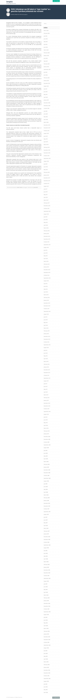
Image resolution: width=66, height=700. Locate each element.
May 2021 (46, 94)
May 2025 (46, 41)
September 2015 (47, 244)
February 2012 (47, 364)
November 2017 (47, 180)
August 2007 (46, 514)
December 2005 (47, 570)
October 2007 (46, 508)
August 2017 (46, 186)
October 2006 (46, 542)
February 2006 (47, 564)
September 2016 (47, 211)
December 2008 (47, 469)
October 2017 (46, 183)
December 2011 (47, 369)
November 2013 (47, 305)
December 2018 (47, 150)
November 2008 (47, 472)
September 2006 (47, 545)
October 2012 (46, 342)
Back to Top (56, 697)
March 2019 (46, 144)
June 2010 (46, 419)
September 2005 (47, 578)
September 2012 (47, 344)
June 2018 (46, 166)
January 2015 (46, 266)
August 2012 (46, 347)
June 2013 (46, 319)
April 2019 (46, 141)
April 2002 (46, 692)
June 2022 (46, 75)
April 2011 (46, 392)
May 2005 (46, 589)
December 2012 (47, 336)
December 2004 (47, 603)
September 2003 (47, 645)
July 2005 (45, 584)
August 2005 (46, 581)
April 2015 (46, 258)
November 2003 (47, 639)
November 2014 (47, 272)
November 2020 (47, 105)
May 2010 (46, 422)
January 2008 (46, 500)
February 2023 (47, 63)
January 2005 (46, 600)
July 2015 (45, 250)
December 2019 (47, 125)
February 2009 (47, 464)
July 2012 (45, 350)
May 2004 (46, 622)
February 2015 (47, 264)
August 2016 (46, 214)
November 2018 (47, 152)
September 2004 (47, 611)
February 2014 (47, 297)
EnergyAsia (9, 2)
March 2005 (46, 595)
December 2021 (47, 83)
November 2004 (47, 606)
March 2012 (46, 361)
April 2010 (46, 425)
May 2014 (46, 289)
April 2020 (46, 119)
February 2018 (47, 172)
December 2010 (47, 403)
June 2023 (46, 58)
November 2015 (47, 239)
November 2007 (47, 506)
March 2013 (46, 328)
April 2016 (46, 225)
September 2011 (47, 378)
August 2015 (46, 247)
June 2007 (46, 520)
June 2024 (46, 47)
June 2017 (46, 191)
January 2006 (46, 567)
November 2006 (47, 539)
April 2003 (46, 659)
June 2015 (46, 253)
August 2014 (46, 280)
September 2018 (47, 158)
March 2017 (46, 200)
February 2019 (47, 147)
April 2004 (46, 625)
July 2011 (45, 383)
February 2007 (47, 531)
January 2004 (46, 634)
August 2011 (46, 380)
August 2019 (46, 133)
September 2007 (47, 511)
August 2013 (46, 314)
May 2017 (46, 194)
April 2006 (46, 558)
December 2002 (47, 670)
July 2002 (45, 684)
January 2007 (46, 533)
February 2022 (47, 77)
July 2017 (45, 189)
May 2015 (46, 255)
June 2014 (46, 286)
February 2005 (47, 597)
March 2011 (46, 394)
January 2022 (46, 80)
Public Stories (19, 187)
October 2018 (46, 155)
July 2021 (45, 88)
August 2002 (46, 681)
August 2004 (46, 614)
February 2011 (47, 397)
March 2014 (46, 294)
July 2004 (45, 617)
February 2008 (47, 497)
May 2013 (46, 322)
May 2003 (46, 656)
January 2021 (46, 100)
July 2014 (45, 283)
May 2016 (46, 222)
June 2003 (46, 653)
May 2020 (46, 116)
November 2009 (47, 439)
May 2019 (46, 139)
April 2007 (46, 525)
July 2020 (45, 111)
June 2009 (46, 453)
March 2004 (46, 628)
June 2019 (46, 136)
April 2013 (46, 325)
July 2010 (45, 417)
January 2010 (46, 433)
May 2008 (46, 489)
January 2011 (46, 400)
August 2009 (46, 447)
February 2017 (47, 202)
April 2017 (46, 197)
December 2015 (47, 236)
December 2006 (47, 536)
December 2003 (47, 636)
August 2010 (46, 414)
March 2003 (46, 661)
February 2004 (47, 631)
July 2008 (45, 483)
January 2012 (46, 367)
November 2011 (47, 372)
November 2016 (47, 205)
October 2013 (46, 308)
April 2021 (46, 97)
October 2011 (46, 375)
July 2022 (45, 72)
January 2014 (46, 300)
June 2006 (46, 553)
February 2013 (47, 330)
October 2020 (46, 108)
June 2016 (46, 219)
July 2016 (45, 216)
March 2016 (46, 228)
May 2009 (46, 456)
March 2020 (46, 122)
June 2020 (46, 113)
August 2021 (46, 86)
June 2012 (46, 353)
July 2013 (45, 317)
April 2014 (46, 291)
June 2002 (46, 686)
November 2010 (47, 406)
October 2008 (46, 475)
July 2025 (45, 36)
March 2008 (46, 495)
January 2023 (46, 66)
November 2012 (47, 339)
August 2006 (46, 547)
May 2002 (46, 689)
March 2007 (46, 528)
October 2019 (46, 130)
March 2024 (46, 50)
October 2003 (46, 642)
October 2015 (46, 241)
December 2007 (47, 503)
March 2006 (46, 561)
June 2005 (46, 586)
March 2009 (46, 461)
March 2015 (46, 261)
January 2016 (46, 233)
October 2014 (46, 275)
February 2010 (47, 431)
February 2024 (47, 52)
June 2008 (46, 486)
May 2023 (46, 61)
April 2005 (46, 592)
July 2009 (45, 450)
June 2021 (46, 91)
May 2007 (46, 522)
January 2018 (46, 175)
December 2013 (47, 303)
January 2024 (46, 55)
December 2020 (47, 102)
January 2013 (46, 333)
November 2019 (47, 127)
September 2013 (47, 311)
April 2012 (46, 358)
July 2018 (45, 164)
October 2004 (46, 609)
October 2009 (46, 442)
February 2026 (47, 33)
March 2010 (46, 428)
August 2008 (46, 481)
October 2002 (46, 675)
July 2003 (45, 650)
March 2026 (46, 30)
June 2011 (46, 386)
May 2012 (46, 355)
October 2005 (46, 575)
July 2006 (45, 550)
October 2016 (46, 208)
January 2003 (46, 667)
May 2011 (46, 389)
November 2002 (47, 673)
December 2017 (47, 177)
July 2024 (45, 44)
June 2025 (46, 38)
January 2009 (46, 467)
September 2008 (47, 478)
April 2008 (46, 492)
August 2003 (46, 647)
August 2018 (46, 161)
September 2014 (47, 278)
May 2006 (46, 556)
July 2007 (45, 517)
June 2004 (46, 620)
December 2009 (47, 436)
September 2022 (47, 69)
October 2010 (46, 408)
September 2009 (47, 444)
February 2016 (47, 230)
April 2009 (46, 458)
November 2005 (47, 572)
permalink (36, 187)
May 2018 (46, 169)
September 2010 (47, 411)
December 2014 (47, 269)
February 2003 (47, 664)
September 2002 (47, 678)
